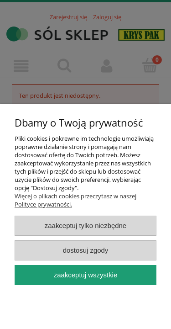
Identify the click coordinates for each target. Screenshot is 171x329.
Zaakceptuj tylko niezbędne (85, 225)
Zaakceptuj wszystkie (85, 275)
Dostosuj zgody (86, 250)
